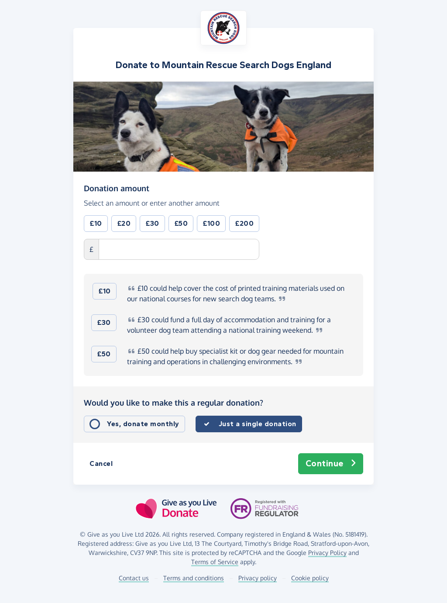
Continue (331, 463)
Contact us (134, 578)
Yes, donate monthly (143, 424)
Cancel (101, 463)
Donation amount (116, 188)
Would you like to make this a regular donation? (173, 402)
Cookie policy (310, 578)
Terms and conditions (193, 578)
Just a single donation (257, 424)
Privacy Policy (327, 552)
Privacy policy (257, 578)
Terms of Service (214, 561)
